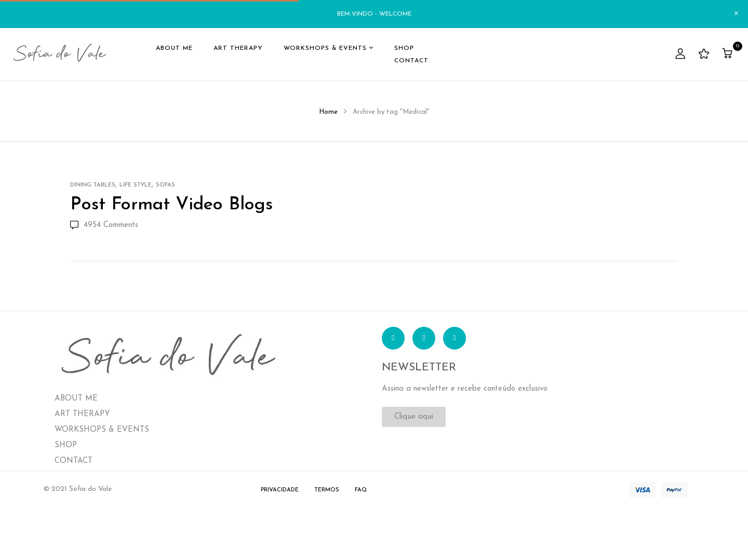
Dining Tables (92, 185)
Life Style (135, 185)
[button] (728, 54)
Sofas (165, 185)
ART (62, 414)
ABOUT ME (76, 399)
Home (328, 112)
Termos (326, 490)
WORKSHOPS (80, 430)
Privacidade (280, 490)
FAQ (361, 490)
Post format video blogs (171, 205)
